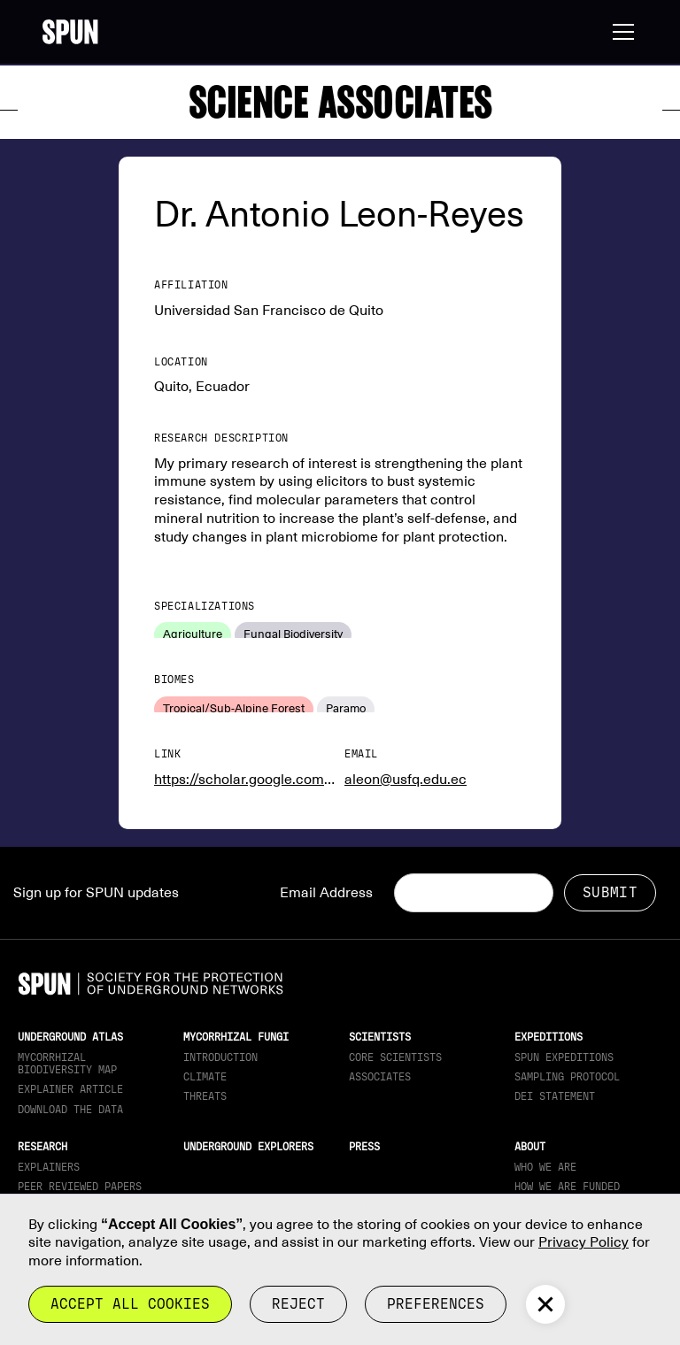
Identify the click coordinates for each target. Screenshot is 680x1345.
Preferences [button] (435, 1303)
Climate (205, 1077)
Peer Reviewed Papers (80, 1186)
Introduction (220, 1057)
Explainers (49, 1167)
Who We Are (545, 1167)
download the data (70, 1109)
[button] (620, 32)
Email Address (326, 893)
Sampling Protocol (567, 1077)
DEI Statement (554, 1096)
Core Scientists (395, 1057)
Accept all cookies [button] (130, 1303)
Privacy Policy (583, 1242)
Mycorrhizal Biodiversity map (67, 1063)
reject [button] (298, 1303)
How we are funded (567, 1186)
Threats (205, 1096)
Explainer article (70, 1089)
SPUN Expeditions (564, 1057)
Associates (380, 1077)
